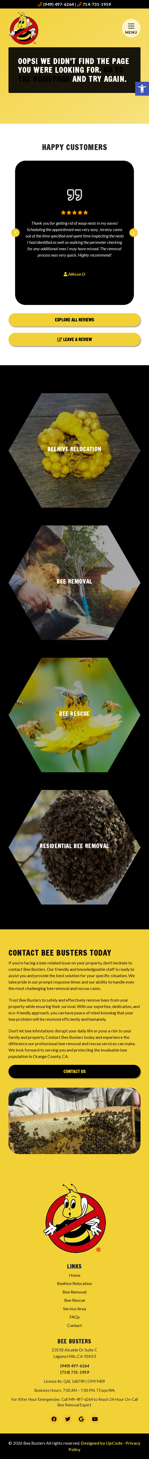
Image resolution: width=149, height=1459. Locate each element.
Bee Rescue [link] (74, 1300)
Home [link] (74, 1275)
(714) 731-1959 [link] (74, 1372)
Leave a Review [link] (74, 339)
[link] (142, 89)
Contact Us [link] (74, 1071)
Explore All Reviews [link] (74, 320)
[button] (74, 450)
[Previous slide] (15, 232)
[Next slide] (133, 232)
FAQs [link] (74, 1316)
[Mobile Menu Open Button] (131, 28)
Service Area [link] (74, 1308)
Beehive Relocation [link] (74, 1283)
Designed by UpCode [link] (102, 1442)
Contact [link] (74, 1325)
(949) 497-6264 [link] (56, 4)
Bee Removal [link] (74, 1291)
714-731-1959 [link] (94, 4)
